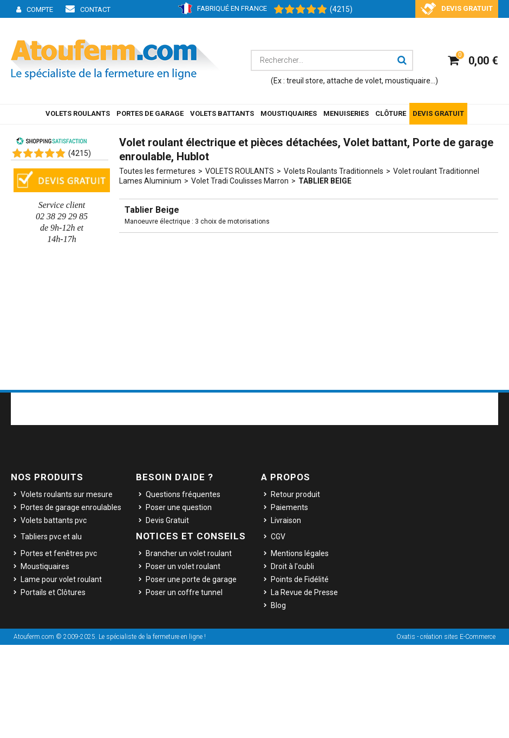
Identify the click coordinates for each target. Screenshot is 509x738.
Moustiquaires (45, 566)
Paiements (289, 507)
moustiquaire (407, 80)
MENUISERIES (346, 113)
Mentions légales (300, 553)
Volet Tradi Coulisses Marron (240, 181)
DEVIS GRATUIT (438, 113)
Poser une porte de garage (191, 579)
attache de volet (354, 80)
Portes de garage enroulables (71, 507)
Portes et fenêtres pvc (59, 553)
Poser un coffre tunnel (184, 592)
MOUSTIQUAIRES (288, 113)
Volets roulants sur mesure (67, 494)
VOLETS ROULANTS (77, 113)
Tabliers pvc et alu (51, 536)
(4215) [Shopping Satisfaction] (341, 9)
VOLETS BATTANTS (222, 113)
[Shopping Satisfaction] (295, 10)
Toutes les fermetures (157, 171)
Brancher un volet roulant (189, 553)
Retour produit (295, 494)
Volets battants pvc (54, 520)
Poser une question (179, 507)
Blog (278, 605)
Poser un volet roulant (183, 566)
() (79, 153)
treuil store (304, 80)
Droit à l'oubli (292, 566)
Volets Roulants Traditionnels (333, 171)
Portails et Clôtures (53, 592)
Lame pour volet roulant (61, 579)
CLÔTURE (390, 113)
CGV (278, 536)
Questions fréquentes (183, 494)
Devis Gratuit (167, 520)
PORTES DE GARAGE (150, 113)
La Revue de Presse (304, 592)
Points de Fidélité (300, 579)
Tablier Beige (324, 181)
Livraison (286, 520)
